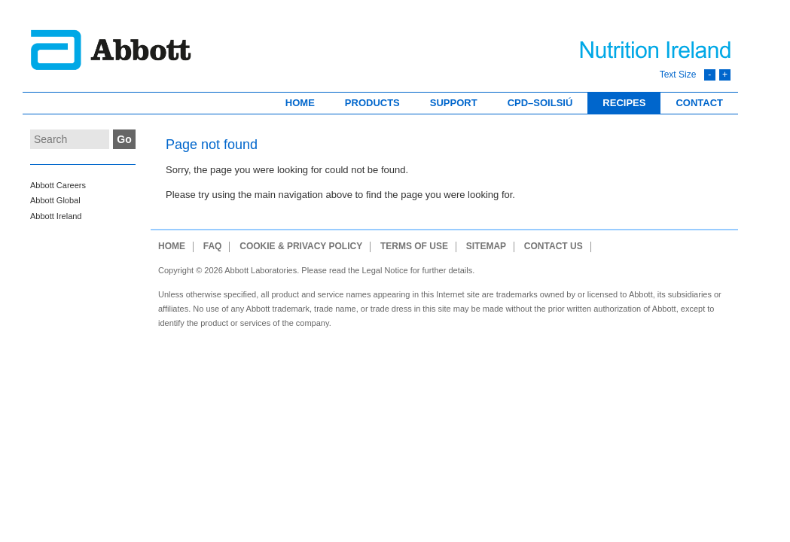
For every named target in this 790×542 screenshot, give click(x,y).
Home (300, 102)
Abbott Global (55, 200)
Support (453, 102)
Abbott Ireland (56, 216)
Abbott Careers (58, 185)
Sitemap (486, 246)
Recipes (623, 102)
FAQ (212, 246)
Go (124, 139)
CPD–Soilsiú (540, 102)
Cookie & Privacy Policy (300, 246)
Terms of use (414, 246)
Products (372, 102)
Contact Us (553, 246)
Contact (699, 102)
